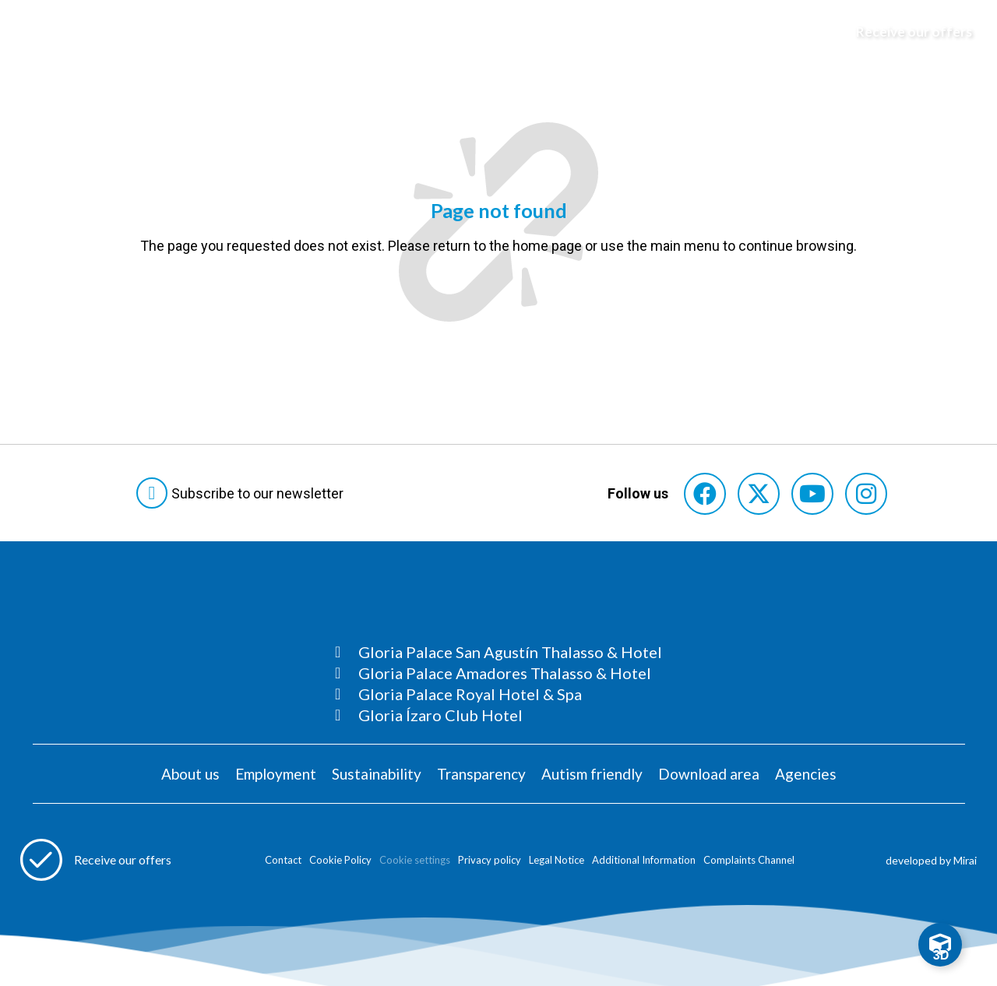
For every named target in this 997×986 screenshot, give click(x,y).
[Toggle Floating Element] (940, 945)
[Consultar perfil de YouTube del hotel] (812, 494)
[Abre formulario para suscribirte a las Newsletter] (243, 493)
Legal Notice (556, 860)
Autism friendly (592, 774)
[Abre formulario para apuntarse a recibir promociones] (96, 860)
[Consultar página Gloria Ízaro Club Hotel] (498, 715)
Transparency (481, 774)
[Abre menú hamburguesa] (32, 32)
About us (190, 774)
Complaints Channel (748, 860)
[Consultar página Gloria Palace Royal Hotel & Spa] (498, 694)
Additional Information (644, 860)
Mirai (965, 860)
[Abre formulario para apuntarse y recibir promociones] (906, 32)
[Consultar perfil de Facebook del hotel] (705, 494)
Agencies (806, 774)
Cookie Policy (340, 860)
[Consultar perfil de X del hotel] (759, 494)
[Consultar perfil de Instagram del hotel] (866, 494)
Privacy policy (489, 860)
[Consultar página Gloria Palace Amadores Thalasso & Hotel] (498, 673)
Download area (708, 774)
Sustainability (376, 774)
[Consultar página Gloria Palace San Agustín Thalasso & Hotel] (498, 652)
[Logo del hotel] (499, 32)
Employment (275, 774)
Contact (283, 860)
